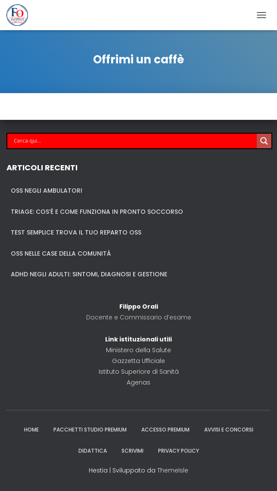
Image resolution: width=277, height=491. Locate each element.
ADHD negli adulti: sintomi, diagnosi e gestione (89, 274)
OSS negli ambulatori (46, 190)
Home (31, 429)
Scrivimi (132, 450)
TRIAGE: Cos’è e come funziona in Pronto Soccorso (97, 211)
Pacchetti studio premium (90, 429)
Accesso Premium (165, 429)
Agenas (138, 382)
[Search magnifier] (264, 141)
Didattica (92, 450)
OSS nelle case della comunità (61, 253)
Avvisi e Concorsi (228, 429)
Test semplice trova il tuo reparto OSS (76, 232)
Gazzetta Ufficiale (138, 361)
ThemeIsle (172, 470)
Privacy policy (178, 450)
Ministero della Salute (138, 350)
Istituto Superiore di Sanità (139, 371)
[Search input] (134, 141)
